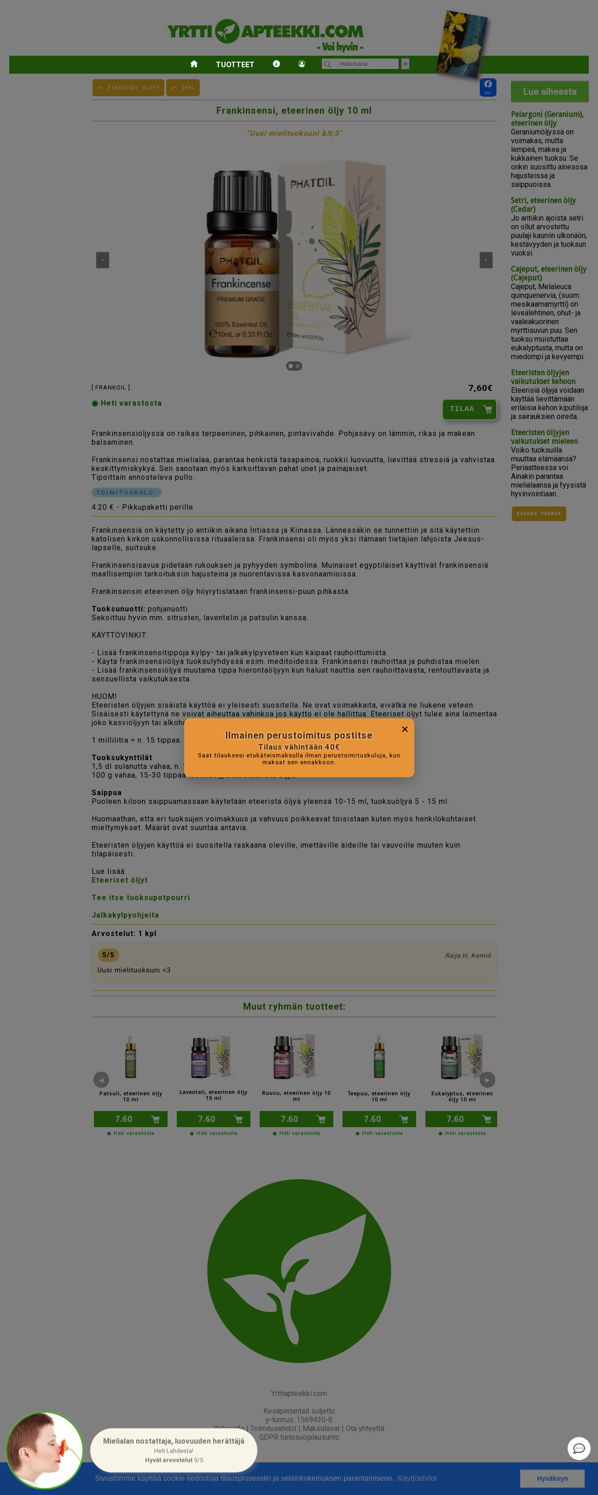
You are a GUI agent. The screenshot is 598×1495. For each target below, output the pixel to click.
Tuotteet (235, 64)
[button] (173, 1450)
